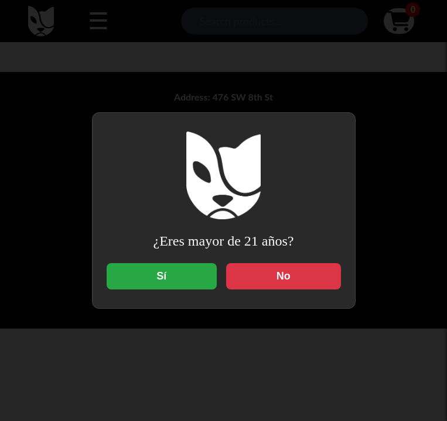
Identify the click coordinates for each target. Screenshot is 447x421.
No (284, 276)
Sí (161, 276)
